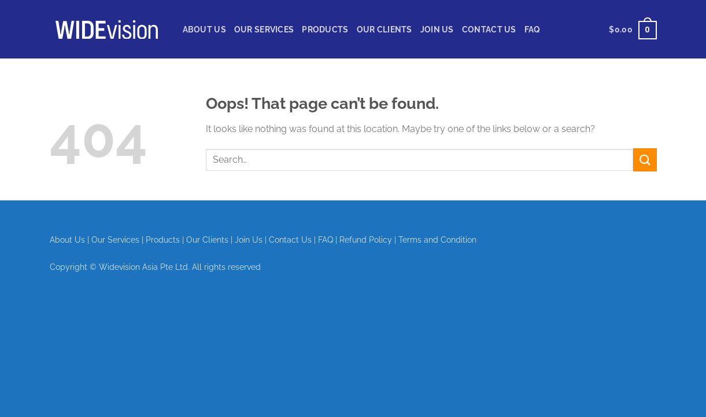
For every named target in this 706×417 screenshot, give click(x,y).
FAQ (532, 29)
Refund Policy (365, 239)
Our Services (264, 29)
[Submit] (644, 159)
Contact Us (489, 29)
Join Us (437, 29)
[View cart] (632, 29)
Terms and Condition (437, 239)
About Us (204, 29)
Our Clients (384, 29)
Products (325, 29)
